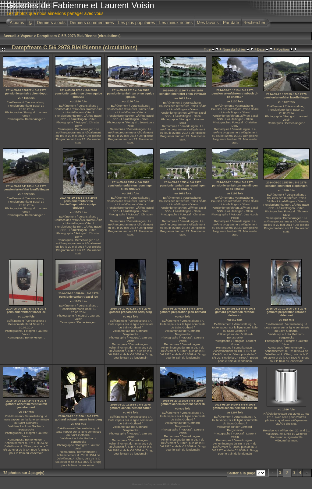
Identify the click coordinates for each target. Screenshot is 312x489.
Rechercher (254, 22)
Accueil (9, 36)
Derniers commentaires (92, 22)
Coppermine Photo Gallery (163, 484)
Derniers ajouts (51, 22)
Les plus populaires (136, 22)
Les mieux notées (176, 22)
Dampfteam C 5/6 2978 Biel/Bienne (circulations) (79, 36)
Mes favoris (208, 22)
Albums (17, 22)
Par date (231, 22)
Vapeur (26, 36)
